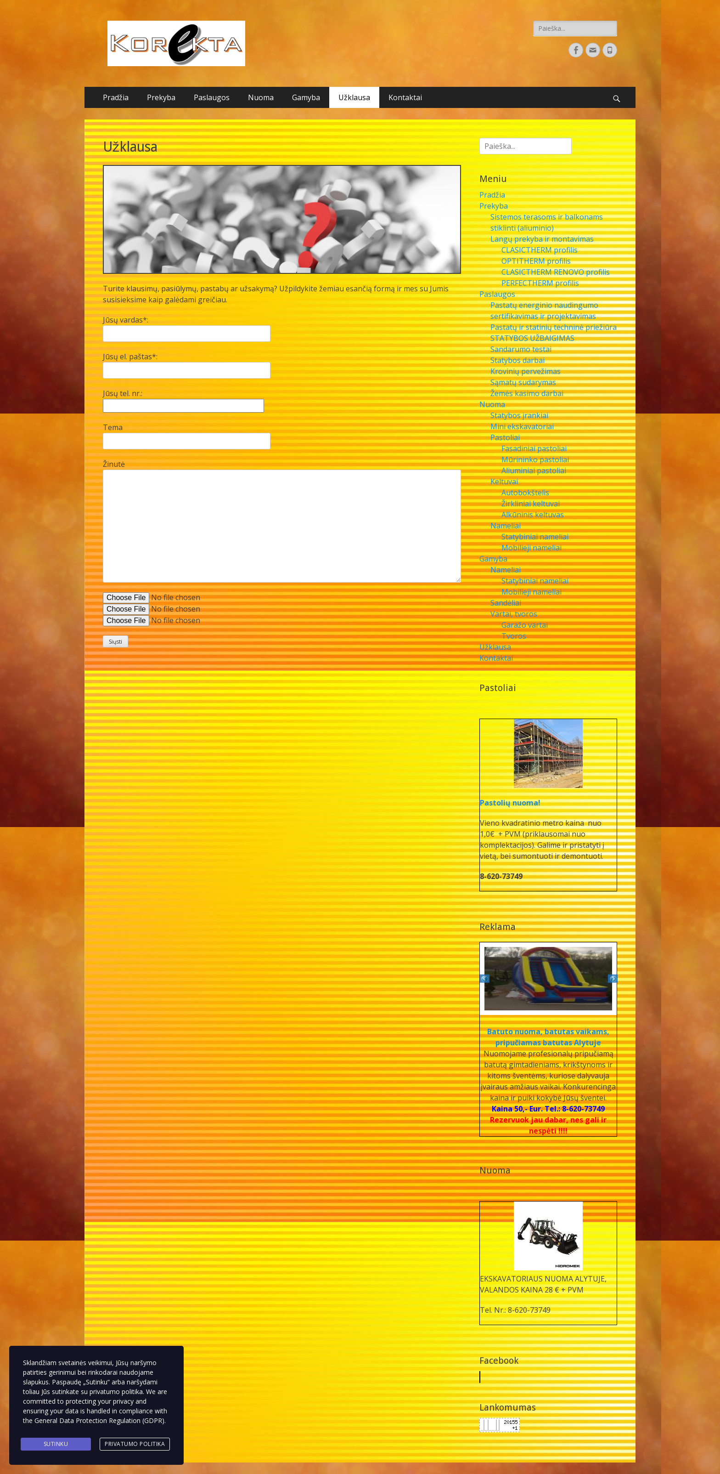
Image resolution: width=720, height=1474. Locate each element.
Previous (484, 978)
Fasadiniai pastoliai (534, 448)
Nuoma (261, 97)
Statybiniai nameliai (534, 537)
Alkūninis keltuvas (532, 515)
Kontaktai (405, 97)
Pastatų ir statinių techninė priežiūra (553, 327)
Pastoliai (505, 437)
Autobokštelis (525, 493)
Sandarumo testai (520, 349)
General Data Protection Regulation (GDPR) (99, 1421)
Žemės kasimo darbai (526, 393)
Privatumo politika (135, 1444)
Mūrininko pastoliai (535, 459)
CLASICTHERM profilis (539, 250)
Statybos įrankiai (519, 415)
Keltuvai (504, 481)
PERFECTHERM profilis (540, 283)
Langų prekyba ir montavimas (542, 239)
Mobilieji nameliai (531, 548)
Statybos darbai (517, 360)
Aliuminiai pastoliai (533, 470)
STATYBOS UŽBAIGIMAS (532, 338)
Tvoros (513, 636)
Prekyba (161, 97)
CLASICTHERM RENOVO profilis (555, 272)
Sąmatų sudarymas (523, 382)
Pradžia (116, 97)
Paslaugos (212, 97)
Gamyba (306, 97)
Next (612, 978)
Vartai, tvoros (513, 614)
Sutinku (56, 1444)
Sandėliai (505, 603)
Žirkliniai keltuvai (530, 504)
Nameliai (505, 526)
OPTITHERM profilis (536, 261)
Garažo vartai (524, 625)
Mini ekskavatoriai (522, 426)
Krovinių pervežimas (525, 371)
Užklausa (354, 97)
